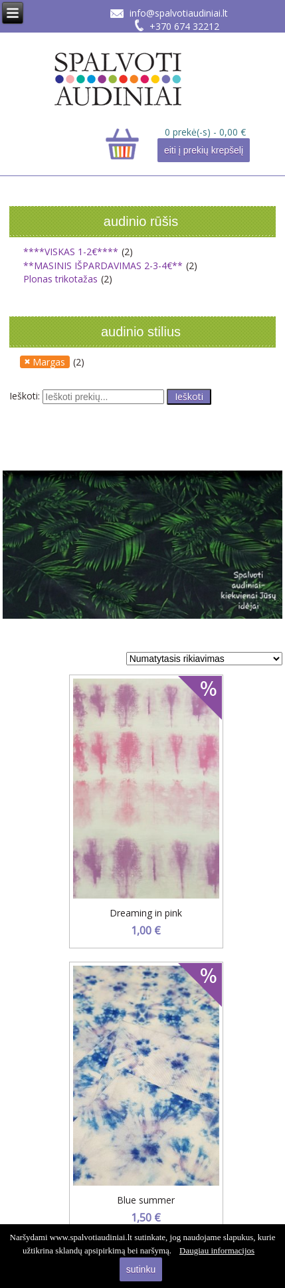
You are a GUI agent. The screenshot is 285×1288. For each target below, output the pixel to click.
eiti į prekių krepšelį (203, 150)
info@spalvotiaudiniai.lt (179, 13)
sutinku (140, 1269)
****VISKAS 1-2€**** (70, 251)
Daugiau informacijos (216, 1250)
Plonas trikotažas (60, 278)
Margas (49, 362)
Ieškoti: (24, 395)
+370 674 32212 (184, 26)
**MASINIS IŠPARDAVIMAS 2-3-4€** (103, 265)
